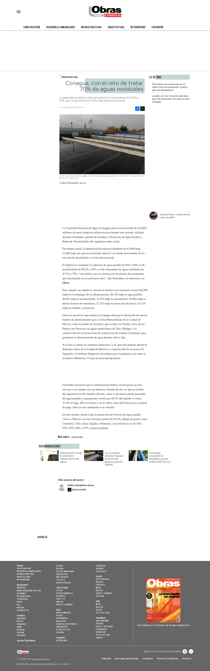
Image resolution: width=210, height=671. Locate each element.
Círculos (100, 584)
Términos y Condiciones (167, 658)
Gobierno (21, 618)
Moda (98, 587)
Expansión (157, 27)
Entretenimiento (64, 593)
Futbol (59, 565)
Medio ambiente (63, 612)
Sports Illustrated (26, 640)
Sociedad (21, 635)
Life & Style (62, 587)
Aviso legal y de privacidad (126, 658)
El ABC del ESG (63, 629)
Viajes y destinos (104, 626)
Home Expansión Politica (29, 590)
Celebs (99, 610)
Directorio (186, 658)
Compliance (147, 658)
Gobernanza (62, 618)
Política (21, 615)
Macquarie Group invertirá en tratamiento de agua (70, 457)
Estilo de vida (103, 612)
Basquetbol (62, 574)
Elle (98, 601)
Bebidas (100, 623)
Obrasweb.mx (191, 651)
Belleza (99, 590)
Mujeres (21, 607)
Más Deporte (62, 577)
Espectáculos (103, 579)
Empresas (21, 587)
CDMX (19, 627)
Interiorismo (138, 27)
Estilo (59, 590)
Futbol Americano (65, 571)
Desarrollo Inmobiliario (60, 27)
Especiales (101, 571)
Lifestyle (60, 579)
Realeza (99, 582)
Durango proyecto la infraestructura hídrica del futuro (159, 457)
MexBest (100, 618)
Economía (21, 593)
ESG (18, 604)
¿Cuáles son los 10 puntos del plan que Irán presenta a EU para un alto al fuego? (171, 99)
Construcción (31, 27)
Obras (20, 565)
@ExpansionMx (79, 489)
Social (59, 615)
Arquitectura (116, 27)
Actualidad (61, 640)
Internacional (24, 596)
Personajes (101, 629)
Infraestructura (91, 27)
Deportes (61, 596)
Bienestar (101, 632)
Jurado (99, 637)
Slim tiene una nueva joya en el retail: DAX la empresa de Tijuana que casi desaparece (169, 87)
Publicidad (106, 658)
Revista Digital (63, 582)
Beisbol (60, 568)
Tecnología (22, 599)
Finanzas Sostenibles (67, 624)
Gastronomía (102, 620)
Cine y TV (60, 599)
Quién (99, 576)
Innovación (61, 626)
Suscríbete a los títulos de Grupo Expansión (163, 625)
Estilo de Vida (103, 635)
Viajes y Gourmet (64, 604)
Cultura (100, 596)
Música (59, 601)
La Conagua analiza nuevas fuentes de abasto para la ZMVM (113, 458)
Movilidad (61, 621)
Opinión (20, 632)
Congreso (21, 624)
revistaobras (184, 651)
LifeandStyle (23, 610)
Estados (21, 629)
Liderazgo (101, 565)
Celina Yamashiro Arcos (80, 485)
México (20, 621)
